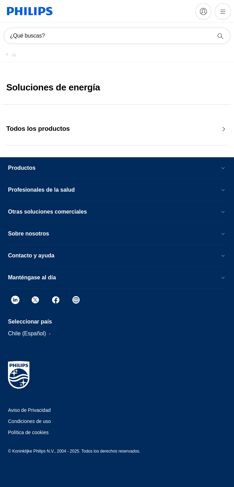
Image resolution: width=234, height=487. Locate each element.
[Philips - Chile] (9, 54)
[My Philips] (203, 11)
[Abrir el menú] (223, 11)
